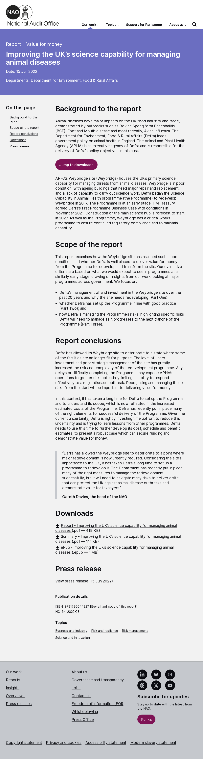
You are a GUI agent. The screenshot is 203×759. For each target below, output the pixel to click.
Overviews (15, 696)
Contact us (81, 696)
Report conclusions (24, 134)
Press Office (83, 719)
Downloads (18, 140)
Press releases (19, 703)
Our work (14, 672)
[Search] (194, 24)
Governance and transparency (98, 680)
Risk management (135, 631)
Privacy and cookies (63, 742)
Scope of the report (24, 128)
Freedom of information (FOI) (97, 703)
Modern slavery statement (153, 742)
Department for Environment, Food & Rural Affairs (74, 80)
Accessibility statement (105, 742)
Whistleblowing (85, 711)
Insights (12, 688)
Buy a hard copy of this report (113, 606)
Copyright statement (24, 742)
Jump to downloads (76, 165)
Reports (13, 680)
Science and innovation (72, 638)
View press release (71, 581)
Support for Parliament (144, 25)
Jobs (76, 688)
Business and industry (71, 631)
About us (79, 672)
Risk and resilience (104, 631)
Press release (19, 146)
